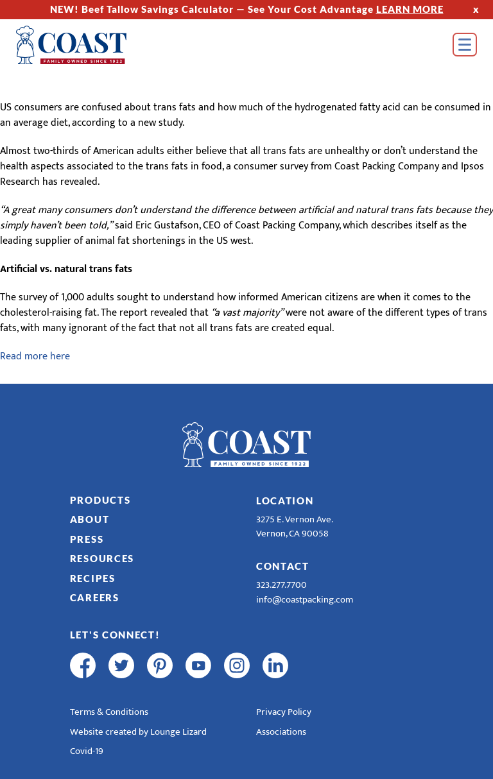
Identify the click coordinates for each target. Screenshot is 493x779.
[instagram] (237, 665)
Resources (102, 558)
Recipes (93, 578)
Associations (281, 732)
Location (285, 500)
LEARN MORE (410, 9)
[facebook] (83, 665)
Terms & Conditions (109, 712)
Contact (282, 566)
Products (100, 500)
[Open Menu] (465, 44)
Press (87, 539)
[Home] (90, 45)
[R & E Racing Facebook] (314, 665)
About (90, 519)
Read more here (35, 356)
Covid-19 (86, 751)
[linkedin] (275, 665)
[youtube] (198, 665)
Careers (94, 597)
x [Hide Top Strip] (476, 9)
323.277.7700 (281, 585)
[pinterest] (160, 665)
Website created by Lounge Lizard (138, 732)
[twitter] (121, 665)
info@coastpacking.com (304, 600)
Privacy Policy (283, 712)
